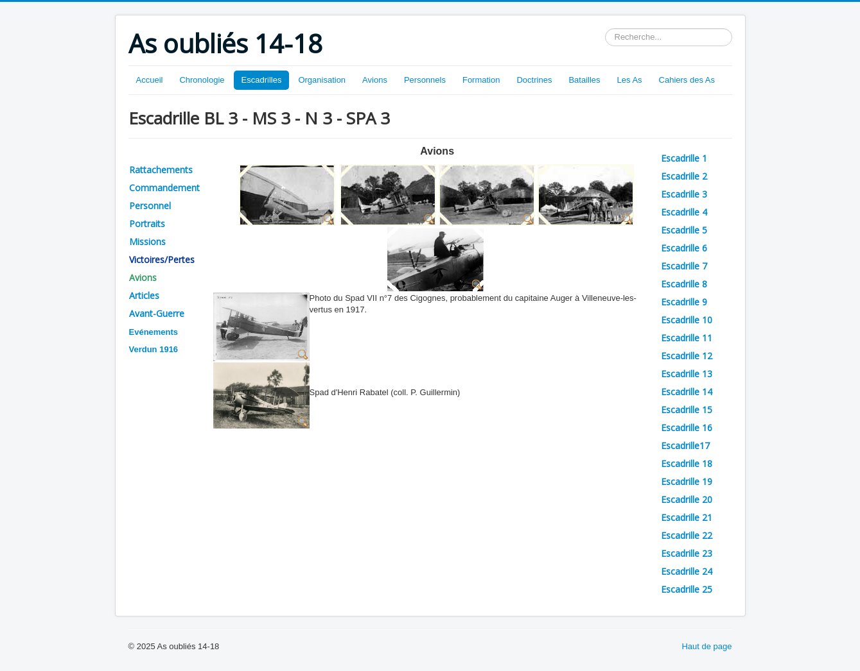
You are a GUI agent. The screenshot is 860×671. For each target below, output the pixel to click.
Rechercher (605, 28)
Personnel (150, 206)
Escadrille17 (685, 445)
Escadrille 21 (686, 517)
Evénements (154, 332)
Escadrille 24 (686, 571)
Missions (147, 241)
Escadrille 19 (686, 481)
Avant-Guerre (156, 313)
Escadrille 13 (686, 374)
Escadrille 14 (686, 392)
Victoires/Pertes (162, 259)
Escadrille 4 (684, 212)
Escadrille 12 (686, 356)
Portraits (147, 223)
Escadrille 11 (686, 338)
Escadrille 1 (684, 158)
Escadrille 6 (684, 248)
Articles (144, 295)
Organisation (322, 80)
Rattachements (161, 170)
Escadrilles (261, 80)
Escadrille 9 (684, 302)
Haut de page (706, 646)
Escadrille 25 (686, 589)
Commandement (164, 188)
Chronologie (201, 80)
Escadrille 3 (684, 194)
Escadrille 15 (686, 409)
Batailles (584, 80)
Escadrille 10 (686, 320)
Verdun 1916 (154, 349)
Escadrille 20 (686, 499)
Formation (481, 80)
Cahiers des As (687, 80)
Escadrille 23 (686, 553)
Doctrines (534, 80)
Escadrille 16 (686, 427)
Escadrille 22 (686, 535)
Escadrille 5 (684, 230)
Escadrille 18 (686, 463)
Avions (374, 80)
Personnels (425, 80)
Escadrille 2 (684, 176)
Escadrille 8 (684, 284)
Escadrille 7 (684, 266)
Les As (629, 80)
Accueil (149, 80)
